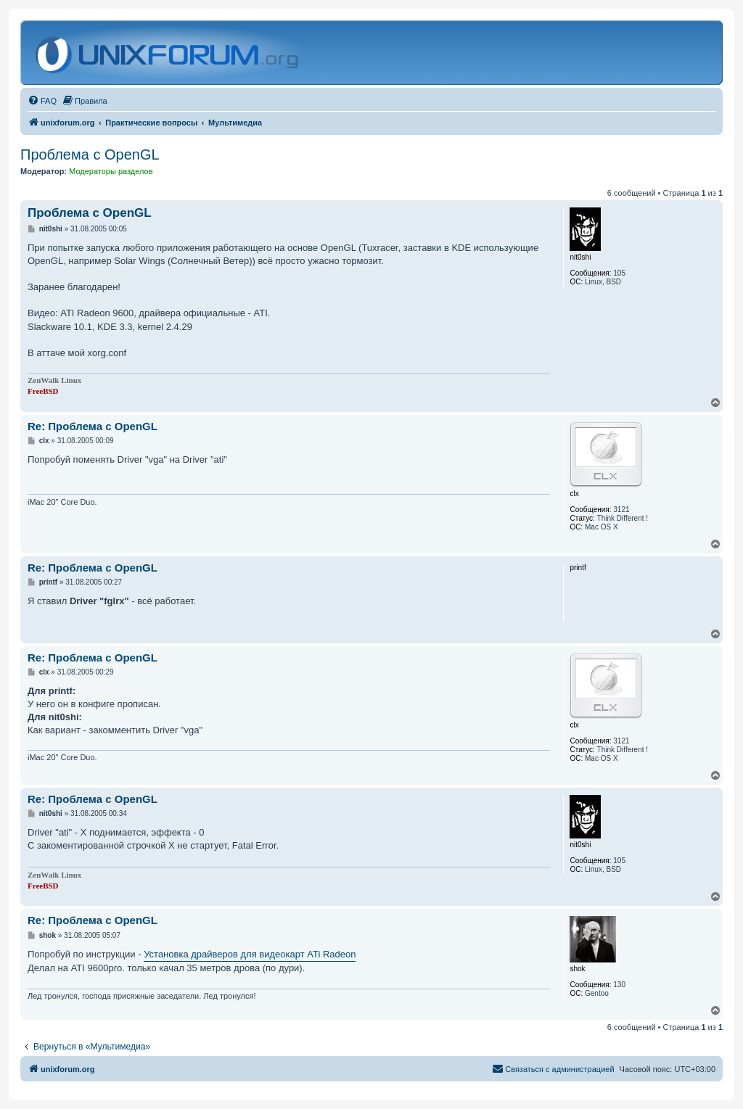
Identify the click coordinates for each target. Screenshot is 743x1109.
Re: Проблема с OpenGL (92, 426)
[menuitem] (42, 101)
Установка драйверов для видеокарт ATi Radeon (250, 954)
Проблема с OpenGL (90, 154)
